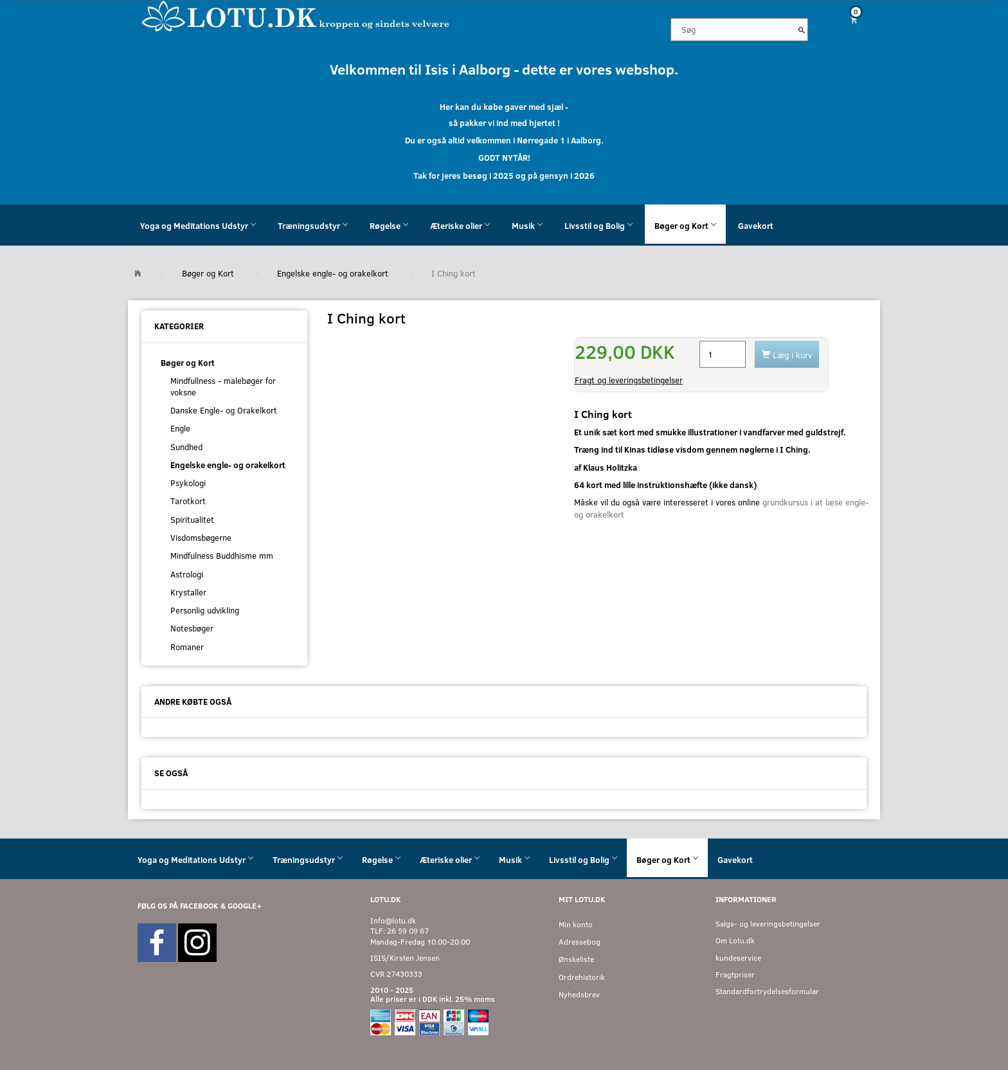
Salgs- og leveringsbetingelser (768, 924)
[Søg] (801, 29)
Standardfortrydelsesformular (767, 991)
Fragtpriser (735, 974)
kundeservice (738, 958)
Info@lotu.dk (393, 920)
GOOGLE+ (245, 906)
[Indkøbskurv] (849, 19)
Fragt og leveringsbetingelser (629, 380)
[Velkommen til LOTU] (296, 15)
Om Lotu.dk (735, 940)
